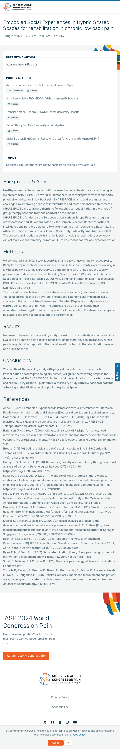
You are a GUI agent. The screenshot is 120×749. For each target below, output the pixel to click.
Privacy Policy (60, 697)
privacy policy (77, 734)
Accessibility (60, 707)
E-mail (34, 91)
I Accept (55, 742)
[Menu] (113, 6)
